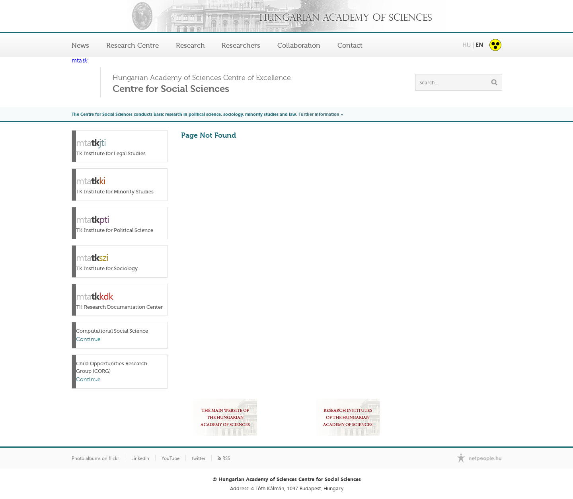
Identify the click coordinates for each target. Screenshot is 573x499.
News (80, 45)
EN (479, 45)
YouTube (170, 458)
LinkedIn (140, 458)
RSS (224, 458)
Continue (88, 339)
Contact (350, 45)
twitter (198, 458)
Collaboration (298, 45)
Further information (318, 114)
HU (466, 45)
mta (79, 60)
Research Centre (132, 45)
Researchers (241, 45)
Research (190, 45)
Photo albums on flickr (95, 458)
